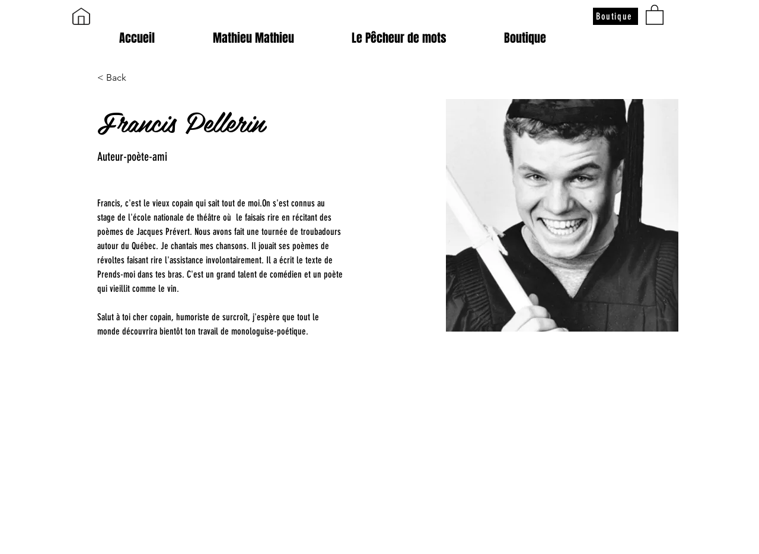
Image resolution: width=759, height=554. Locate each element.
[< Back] (120, 78)
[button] (655, 14)
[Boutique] (615, 16)
